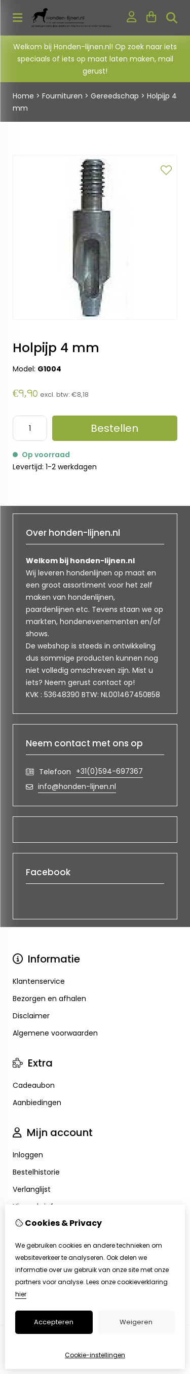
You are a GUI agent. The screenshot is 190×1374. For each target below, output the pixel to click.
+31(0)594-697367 (109, 771)
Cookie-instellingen (95, 1355)
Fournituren (62, 96)
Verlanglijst (32, 1189)
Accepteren (53, 1322)
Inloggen (28, 1155)
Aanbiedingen (37, 1102)
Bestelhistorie (36, 1172)
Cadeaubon (34, 1085)
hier (20, 1294)
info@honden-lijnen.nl (77, 786)
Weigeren (136, 1322)
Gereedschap (115, 96)
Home (23, 96)
